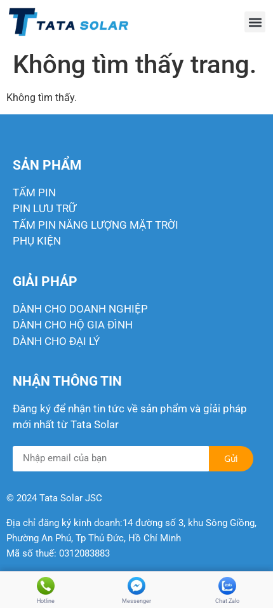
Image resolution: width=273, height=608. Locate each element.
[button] (254, 21)
